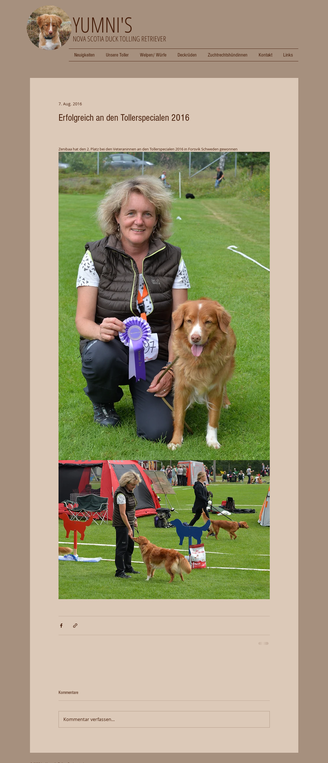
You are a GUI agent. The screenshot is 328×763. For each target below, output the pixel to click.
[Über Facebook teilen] (61, 625)
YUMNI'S (102, 24)
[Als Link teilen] (75, 625)
